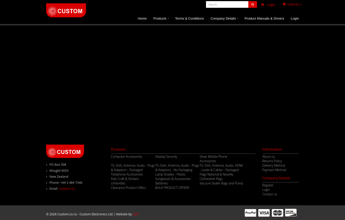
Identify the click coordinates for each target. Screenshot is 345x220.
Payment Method (274, 170)
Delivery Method (273, 165)
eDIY (136, 214)
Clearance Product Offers (128, 188)
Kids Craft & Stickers (125, 179)
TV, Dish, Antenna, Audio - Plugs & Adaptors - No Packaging (177, 167)
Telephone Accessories (127, 174)
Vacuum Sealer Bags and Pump (221, 183)
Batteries (161, 183)
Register (268, 185)
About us (268, 156)
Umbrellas (118, 183)
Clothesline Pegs (211, 179)
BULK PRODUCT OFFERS (172, 188)
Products (161, 20)
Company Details (225, 20)
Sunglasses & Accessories (173, 179)
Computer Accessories (126, 156)
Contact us (269, 194)
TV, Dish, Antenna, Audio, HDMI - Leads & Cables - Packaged (221, 167)
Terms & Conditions (189, 18)
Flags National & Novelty (216, 174)
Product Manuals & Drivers (264, 18)
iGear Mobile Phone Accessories (213, 158)
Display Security (166, 156)
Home (142, 18)
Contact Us (67, 188)
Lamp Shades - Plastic (170, 174)
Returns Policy (272, 161)
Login (267, 4)
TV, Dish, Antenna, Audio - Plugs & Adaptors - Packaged (133, 167)
